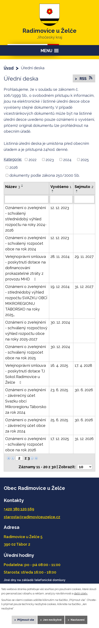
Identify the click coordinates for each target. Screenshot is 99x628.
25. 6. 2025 (59, 420)
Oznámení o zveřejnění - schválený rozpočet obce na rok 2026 (25, 444)
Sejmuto (84, 186)
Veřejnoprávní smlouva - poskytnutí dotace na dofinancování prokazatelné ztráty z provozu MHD (25, 267)
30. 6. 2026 (84, 390)
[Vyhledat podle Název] (26, 199)
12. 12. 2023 (59, 208)
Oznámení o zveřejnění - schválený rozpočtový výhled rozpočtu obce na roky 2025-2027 (26, 330)
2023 (50, 159)
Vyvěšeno (60, 186)
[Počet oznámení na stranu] (84, 466)
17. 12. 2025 (59, 438)
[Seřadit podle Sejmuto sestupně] (77, 192)
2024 (67, 159)
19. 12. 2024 (60, 286)
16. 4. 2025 (59, 365)
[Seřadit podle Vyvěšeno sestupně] (52, 192)
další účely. (81, 593)
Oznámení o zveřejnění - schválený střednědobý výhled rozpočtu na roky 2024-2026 (25, 219)
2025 (85, 159)
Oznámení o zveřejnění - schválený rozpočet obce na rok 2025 (25, 352)
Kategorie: (13, 159)
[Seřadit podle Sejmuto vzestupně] (77, 190)
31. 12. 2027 (84, 286)
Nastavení (78, 619)
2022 (32, 159)
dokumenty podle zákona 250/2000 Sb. (44, 175)
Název (12, 186)
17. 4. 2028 (83, 365)
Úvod (9, 68)
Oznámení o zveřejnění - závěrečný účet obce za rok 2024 (25, 425)
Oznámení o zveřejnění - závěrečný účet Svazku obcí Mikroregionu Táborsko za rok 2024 (25, 401)
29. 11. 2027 (84, 256)
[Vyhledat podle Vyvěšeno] (61, 199)
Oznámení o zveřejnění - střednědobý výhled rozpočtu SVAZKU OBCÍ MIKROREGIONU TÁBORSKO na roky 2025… (26, 300)
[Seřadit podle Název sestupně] (22, 186)
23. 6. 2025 (59, 390)
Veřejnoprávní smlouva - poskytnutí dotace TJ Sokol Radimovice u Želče (25, 374)
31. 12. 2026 (84, 438)
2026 (13, 167)
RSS (86, 78)
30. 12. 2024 (60, 322)
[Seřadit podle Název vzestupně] (22, 184)
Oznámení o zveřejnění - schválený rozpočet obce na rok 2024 (25, 243)
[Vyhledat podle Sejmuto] (84, 199)
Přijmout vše (25, 619)
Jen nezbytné (52, 619)
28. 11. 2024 (60, 256)
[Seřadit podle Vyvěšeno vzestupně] (52, 190)
